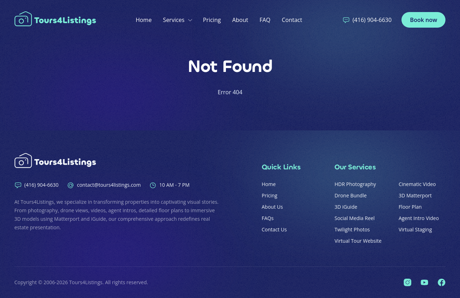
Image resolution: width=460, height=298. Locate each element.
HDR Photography (355, 184)
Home (143, 20)
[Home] (57, 19)
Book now (423, 20)
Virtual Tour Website (358, 240)
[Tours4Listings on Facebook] (441, 282)
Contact (292, 20)
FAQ (265, 20)
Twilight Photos (352, 229)
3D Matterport (415, 195)
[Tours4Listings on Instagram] (407, 282)
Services (177, 20)
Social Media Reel (354, 218)
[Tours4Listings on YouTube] (424, 282)
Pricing (212, 20)
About (240, 20)
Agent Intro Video (419, 218)
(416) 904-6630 (367, 20)
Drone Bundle (350, 195)
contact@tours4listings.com (104, 185)
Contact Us (274, 229)
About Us (272, 206)
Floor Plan (410, 206)
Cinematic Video (417, 184)
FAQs (268, 218)
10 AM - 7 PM (169, 185)
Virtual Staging (415, 229)
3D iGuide (345, 206)
